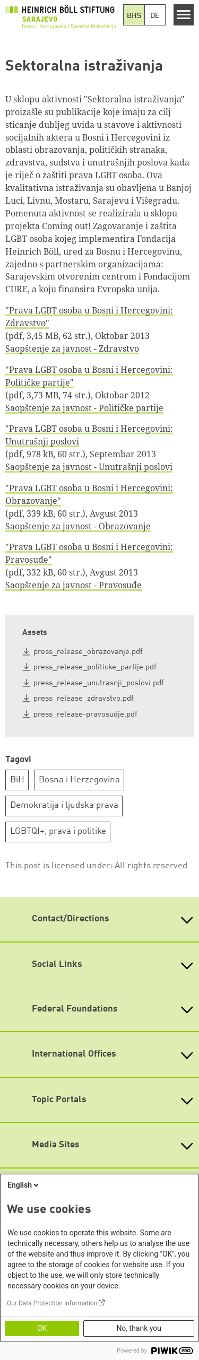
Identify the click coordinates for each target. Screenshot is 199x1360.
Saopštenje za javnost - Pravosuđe (73, 585)
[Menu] (184, 14)
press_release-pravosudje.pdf (85, 715)
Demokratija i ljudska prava (64, 805)
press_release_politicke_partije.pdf (95, 668)
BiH (17, 779)
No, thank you (138, 1328)
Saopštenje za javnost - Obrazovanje (78, 526)
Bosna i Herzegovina (79, 779)
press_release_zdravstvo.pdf (83, 699)
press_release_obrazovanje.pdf (88, 652)
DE (154, 16)
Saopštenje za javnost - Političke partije (84, 408)
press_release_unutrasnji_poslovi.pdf (98, 683)
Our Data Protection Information (52, 1303)
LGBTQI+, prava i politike (58, 831)
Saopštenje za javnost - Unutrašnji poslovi (88, 467)
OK (42, 1328)
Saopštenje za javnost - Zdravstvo (72, 348)
